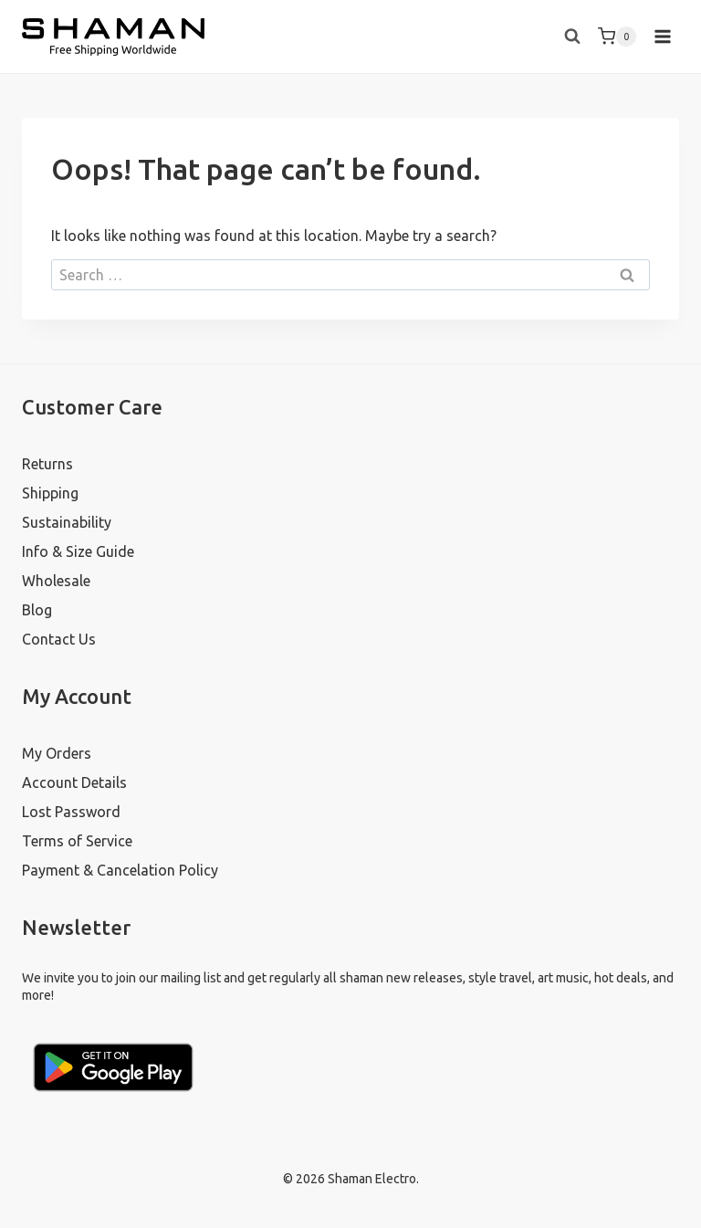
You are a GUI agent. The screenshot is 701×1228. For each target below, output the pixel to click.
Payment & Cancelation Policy (120, 870)
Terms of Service (77, 841)
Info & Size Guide (78, 551)
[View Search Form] (572, 36)
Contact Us (59, 639)
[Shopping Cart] (617, 36)
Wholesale (56, 580)
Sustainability (66, 522)
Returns (47, 464)
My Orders (56, 753)
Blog (37, 610)
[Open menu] (662, 36)
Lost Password (71, 811)
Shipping (50, 493)
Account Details (74, 782)
